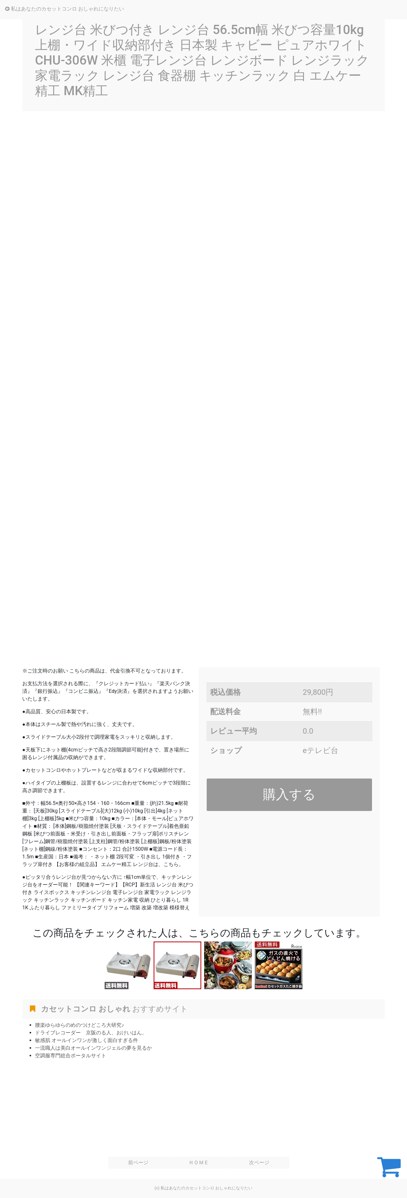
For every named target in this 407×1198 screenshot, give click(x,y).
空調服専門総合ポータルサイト (70, 1056)
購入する (289, 794)
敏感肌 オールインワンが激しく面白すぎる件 (86, 1040)
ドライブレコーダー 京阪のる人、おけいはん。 (91, 1033)
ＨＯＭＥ (199, 1162)
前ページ (138, 1162)
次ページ (259, 1162)
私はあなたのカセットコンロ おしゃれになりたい (64, 9)
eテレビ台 (320, 750)
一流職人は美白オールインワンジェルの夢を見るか (93, 1048)
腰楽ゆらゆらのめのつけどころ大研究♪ (79, 1025)
